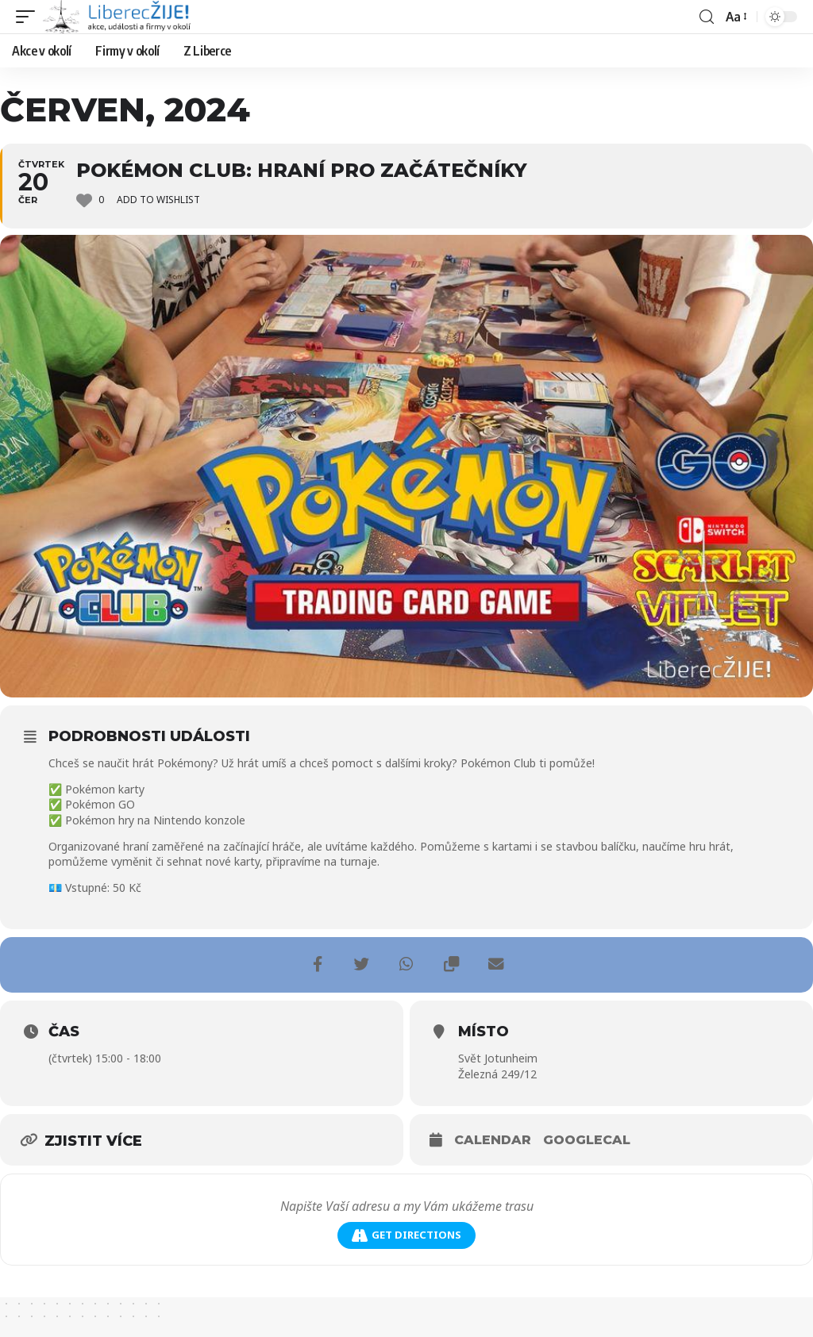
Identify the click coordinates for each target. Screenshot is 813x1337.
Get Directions (406, 1235)
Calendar (492, 1139)
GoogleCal (586, 1139)
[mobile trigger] (29, 16)
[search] (706, 17)
